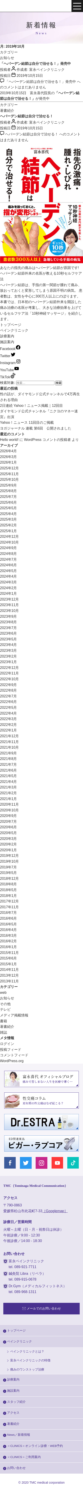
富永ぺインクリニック (18, 6)
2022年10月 (9, 679)
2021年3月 (8, 787)
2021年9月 (8, 753)
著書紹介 (7, 110)
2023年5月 (8, 639)
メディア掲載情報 (14, 1015)
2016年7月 (8, 912)
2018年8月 (8, 884)
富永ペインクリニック (47, 69)
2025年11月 (9, 474)
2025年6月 (8, 502)
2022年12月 (9, 668)
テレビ (5, 1009)
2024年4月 (8, 576)
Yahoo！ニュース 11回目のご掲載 (27, 422)
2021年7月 (8, 764)
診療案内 (7, 336)
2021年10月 (9, 747)
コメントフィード (14, 1055)
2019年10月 (9, 861)
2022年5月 (8, 707)
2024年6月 (8, 565)
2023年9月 (8, 616)
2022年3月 (8, 719)
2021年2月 (8, 793)
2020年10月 (9, 810)
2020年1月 (8, 850)
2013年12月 (9, 975)
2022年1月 (8, 730)
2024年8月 (8, 554)
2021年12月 (9, 736)
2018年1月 (8, 896)
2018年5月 (8, 890)
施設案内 (7, 342)
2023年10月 (9, 611)
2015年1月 (8, 964)
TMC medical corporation (47, 1482)
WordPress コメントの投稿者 (47, 440)
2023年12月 (9, 599)
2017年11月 (9, 907)
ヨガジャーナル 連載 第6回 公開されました (35, 428)
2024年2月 (8, 588)
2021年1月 (8, 799)
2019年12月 (9, 855)
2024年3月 (8, 582)
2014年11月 (9, 969)
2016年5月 (8, 924)
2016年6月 (8, 918)
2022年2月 (8, 725)
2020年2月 (8, 844)
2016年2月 (8, 941)
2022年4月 (8, 713)
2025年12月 (9, 468)
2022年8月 (8, 690)
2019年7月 (8, 867)
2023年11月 (9, 605)
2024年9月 (8, 548)
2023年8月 (8, 622)
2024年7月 (8, 559)
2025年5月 (8, 508)
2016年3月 (8, 935)
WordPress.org (11, 1061)
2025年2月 (8, 525)
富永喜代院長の (42, 93)
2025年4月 (8, 514)
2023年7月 (8, 628)
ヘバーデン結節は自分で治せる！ (26, 116)
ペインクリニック (14, 330)
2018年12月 (9, 878)
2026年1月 (8, 462)
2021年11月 (9, 742)
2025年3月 (8, 519)
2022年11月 (9, 673)
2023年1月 (8, 662)
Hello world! (9, 440)
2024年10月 (9, 542)
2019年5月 (8, 873)
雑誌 (3, 1032)
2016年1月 (8, 947)
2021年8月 (8, 759)
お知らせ (7, 58)
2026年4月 (8, 451)
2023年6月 (8, 633)
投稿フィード (10, 1049)
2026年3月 (8, 457)
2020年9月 (8, 816)
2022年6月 (8, 702)
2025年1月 (8, 531)
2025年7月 (8, 497)
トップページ (10, 325)
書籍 (3, 1021)
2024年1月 (8, 593)
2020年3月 (8, 839)
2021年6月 (8, 770)
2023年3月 (8, 650)
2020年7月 (8, 821)
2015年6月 (8, 958)
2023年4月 (8, 645)
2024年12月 (9, 536)
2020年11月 (9, 804)
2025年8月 (8, 491)
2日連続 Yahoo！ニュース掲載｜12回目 (31, 405)
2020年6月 (8, 827)
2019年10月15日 (30, 75)
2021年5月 (8, 776)
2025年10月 (9, 479)
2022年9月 (8, 685)
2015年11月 (9, 953)
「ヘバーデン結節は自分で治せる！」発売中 (35, 63)
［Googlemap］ (55, 1211)
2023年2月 (8, 656)
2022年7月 (8, 696)
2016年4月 (8, 930)
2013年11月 (9, 981)
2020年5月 (8, 833)
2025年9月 (8, 485)
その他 (5, 1004)
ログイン (7, 1044)
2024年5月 (8, 571)
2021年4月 (8, 782)
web (3, 992)
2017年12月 (9, 901)
